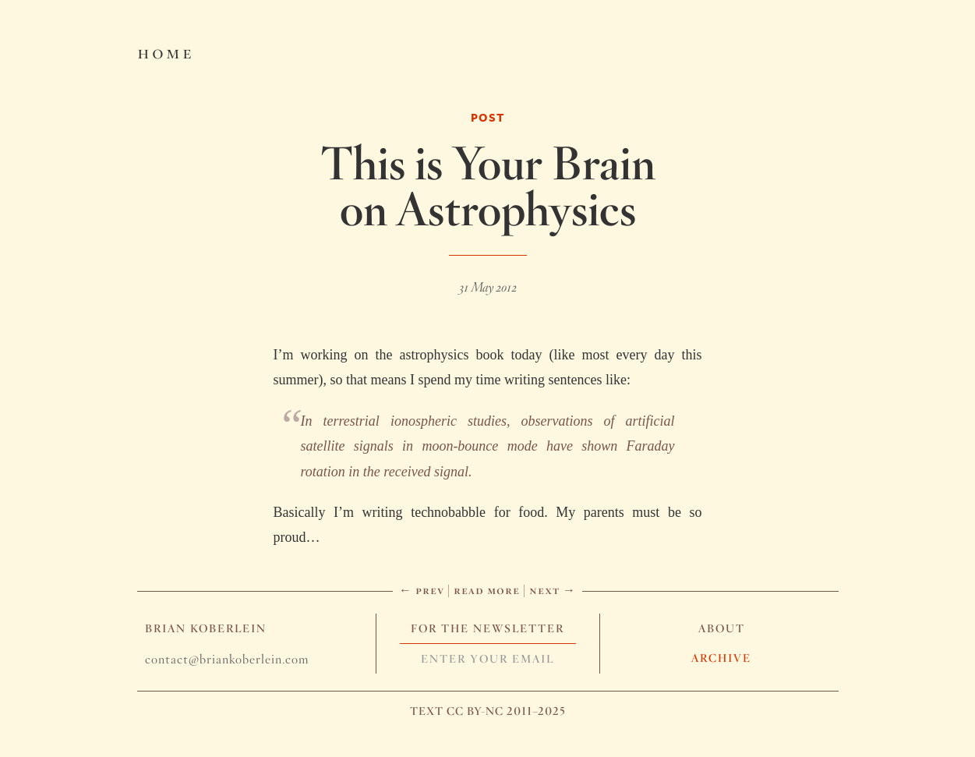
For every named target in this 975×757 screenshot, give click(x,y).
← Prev (421, 590)
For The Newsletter (487, 628)
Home (165, 51)
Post (488, 117)
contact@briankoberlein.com (227, 659)
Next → (552, 590)
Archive (721, 658)
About (721, 628)
